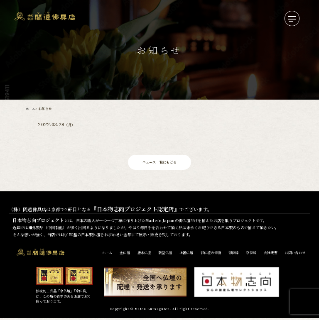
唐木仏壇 (144, 254)
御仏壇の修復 (211, 254)
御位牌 (233, 254)
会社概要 (270, 254)
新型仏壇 (165, 254)
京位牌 (251, 254)
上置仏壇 (186, 254)
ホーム (31, 108)
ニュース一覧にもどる (159, 163)
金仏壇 (125, 254)
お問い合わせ (295, 254)
